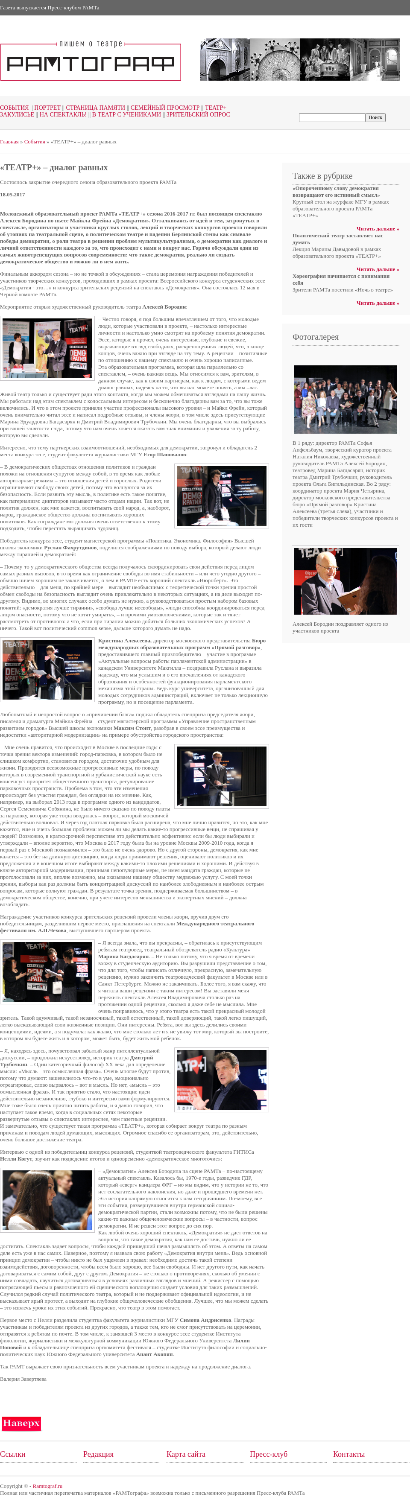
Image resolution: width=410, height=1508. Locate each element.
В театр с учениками (124, 114)
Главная (9, 141)
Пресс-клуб (268, 1454)
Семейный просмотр (162, 108)
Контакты (349, 1454)
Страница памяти (93, 108)
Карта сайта (186, 1454)
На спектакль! (60, 114)
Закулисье (17, 114)
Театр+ (212, 108)
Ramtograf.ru (48, 1486)
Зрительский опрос (195, 114)
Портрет (45, 108)
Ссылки (13, 1454)
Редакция (98, 1454)
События (14, 108)
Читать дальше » (378, 228)
